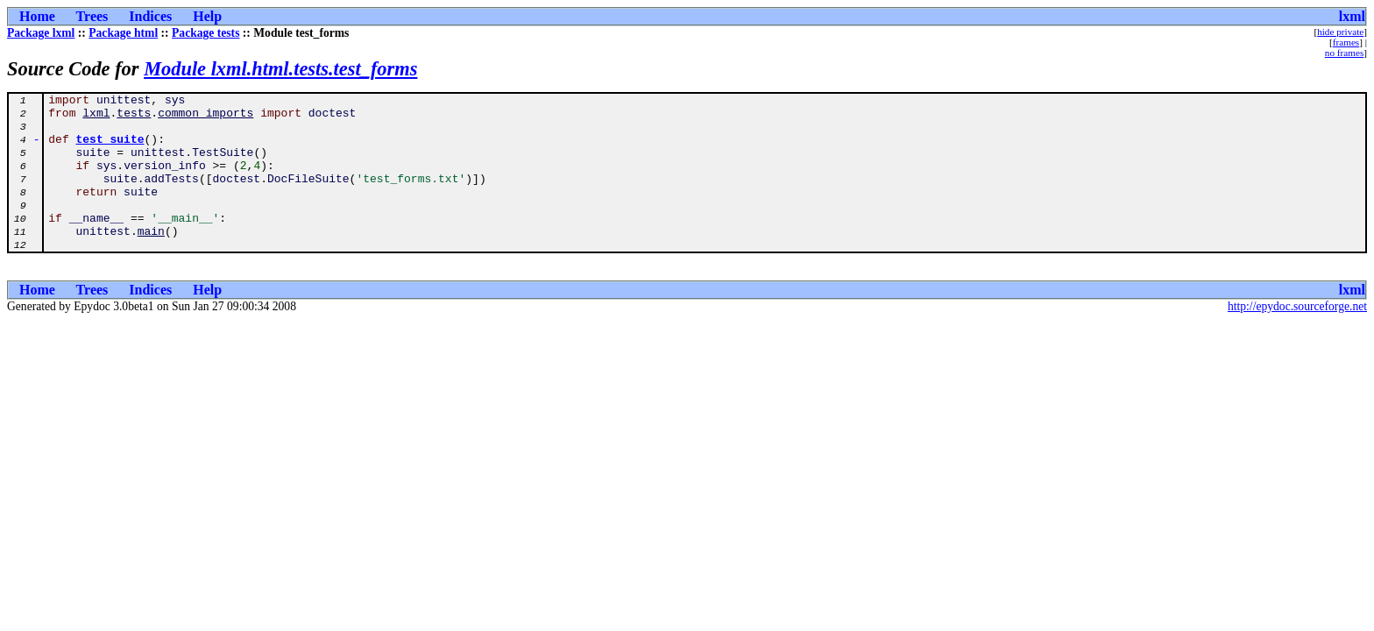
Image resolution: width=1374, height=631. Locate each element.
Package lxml (40, 32)
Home (37, 16)
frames (1346, 42)
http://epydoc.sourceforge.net (1297, 337)
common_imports (205, 117)
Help (207, 16)
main (151, 259)
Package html (123, 32)
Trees (92, 16)
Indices (150, 16)
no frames (1344, 52)
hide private (1340, 31)
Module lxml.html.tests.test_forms (280, 69)
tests (134, 117)
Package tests (205, 32)
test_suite (110, 149)
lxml (1352, 16)
